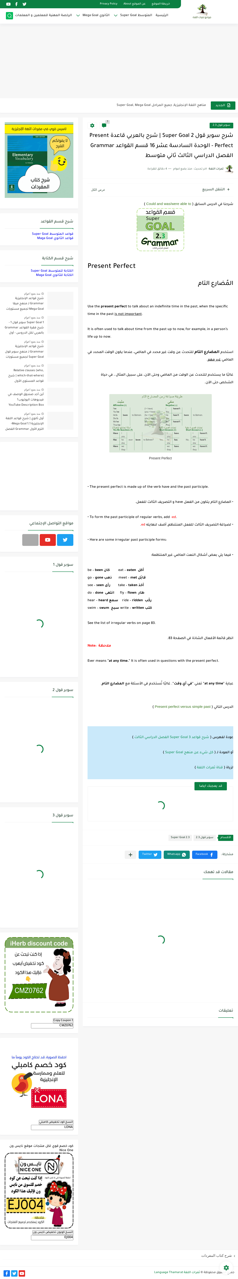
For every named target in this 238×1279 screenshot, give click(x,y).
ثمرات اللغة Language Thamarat (177, 1272)
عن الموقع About (134, 4)
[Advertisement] (119, 61)
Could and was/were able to (168, 204)
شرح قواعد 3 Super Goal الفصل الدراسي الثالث (171, 738)
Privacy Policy (108, 4)
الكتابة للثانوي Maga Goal (54, 275)
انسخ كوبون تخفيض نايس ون (53, 1232)
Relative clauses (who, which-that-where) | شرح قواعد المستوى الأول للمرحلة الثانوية (26, 376)
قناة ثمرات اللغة (210, 768)
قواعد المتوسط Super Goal (52, 234)
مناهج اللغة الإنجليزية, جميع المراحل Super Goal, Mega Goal (161, 105)
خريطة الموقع (161, 4)
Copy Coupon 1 (63, 1020)
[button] (204, 855)
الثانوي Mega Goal (96, 15)
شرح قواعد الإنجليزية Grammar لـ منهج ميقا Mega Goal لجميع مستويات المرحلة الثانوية (25, 304)
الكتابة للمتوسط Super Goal (52, 271)
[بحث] (9, 15)
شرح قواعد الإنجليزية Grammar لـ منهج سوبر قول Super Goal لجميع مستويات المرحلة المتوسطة (24, 352)
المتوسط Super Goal (136, 15)
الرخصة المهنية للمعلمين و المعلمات (43, 15)
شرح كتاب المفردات (216, 1255)
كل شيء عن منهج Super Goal (189, 753)
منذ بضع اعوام (32, 293)
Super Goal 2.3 (180, 837)
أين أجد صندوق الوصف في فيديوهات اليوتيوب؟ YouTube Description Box (26, 400)
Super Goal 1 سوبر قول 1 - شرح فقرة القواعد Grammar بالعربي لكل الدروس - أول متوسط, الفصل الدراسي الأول (24, 328)
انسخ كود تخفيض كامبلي (56, 1122)
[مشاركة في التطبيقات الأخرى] (130, 855)
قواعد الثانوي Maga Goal (55, 238)
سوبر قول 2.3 (221, 125)
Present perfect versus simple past (183, 707)
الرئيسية (162, 15)
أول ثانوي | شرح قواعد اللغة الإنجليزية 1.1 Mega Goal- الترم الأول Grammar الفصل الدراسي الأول (24, 424)
